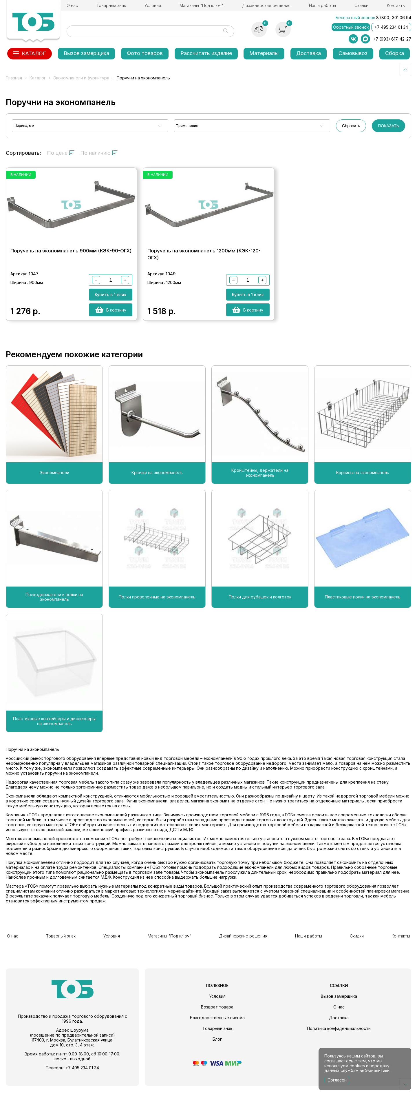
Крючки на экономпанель (157, 485)
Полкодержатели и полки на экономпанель (54, 609)
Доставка (308, 53)
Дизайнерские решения (266, 5)
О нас (72, 5)
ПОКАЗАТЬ (388, 125)
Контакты (396, 5)
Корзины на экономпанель (362, 485)
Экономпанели (54, 485)
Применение (187, 125)
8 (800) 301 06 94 (393, 17)
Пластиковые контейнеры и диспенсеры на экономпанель (54, 733)
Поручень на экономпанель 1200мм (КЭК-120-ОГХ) (204, 261)
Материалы (264, 53)
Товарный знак (111, 5)
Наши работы (322, 5)
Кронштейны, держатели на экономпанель (259, 485)
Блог (217, 1049)
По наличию (99, 153)
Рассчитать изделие (206, 53)
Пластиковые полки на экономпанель (362, 609)
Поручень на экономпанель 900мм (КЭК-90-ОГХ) (70, 258)
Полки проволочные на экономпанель (157, 609)
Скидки (361, 5)
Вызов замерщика (86, 53)
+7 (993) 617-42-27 (392, 39)
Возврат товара (217, 1017)
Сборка (394, 53)
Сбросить (351, 125)
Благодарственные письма (217, 1027)
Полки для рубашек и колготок (260, 609)
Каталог (38, 77)
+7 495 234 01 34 (391, 27)
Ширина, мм (24, 125)
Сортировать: (23, 153)
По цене (60, 153)
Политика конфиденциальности (339, 1038)
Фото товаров (145, 53)
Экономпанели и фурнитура (81, 77)
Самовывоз (353, 53)
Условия (153, 5)
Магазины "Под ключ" (201, 5)
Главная (14, 77)
